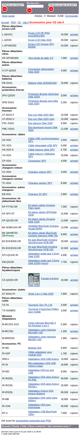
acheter (74, 34)
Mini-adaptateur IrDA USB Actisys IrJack (42, 364)
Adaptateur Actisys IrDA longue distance (40, 392)
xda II (26, 22)
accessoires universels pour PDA (33, 420)
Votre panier (8, 16)
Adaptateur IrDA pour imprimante (39, 406)
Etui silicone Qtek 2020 (40, 123)
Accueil (5, 22)
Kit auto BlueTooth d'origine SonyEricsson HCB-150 (42, 248)
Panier (15, 426)
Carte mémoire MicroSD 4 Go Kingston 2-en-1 (42, 324)
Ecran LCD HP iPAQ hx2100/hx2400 (39, 34)
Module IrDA (34, 348)
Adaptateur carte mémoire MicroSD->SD (42, 331)
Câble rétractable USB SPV (42, 145)
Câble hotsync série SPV (41, 149)
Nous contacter (37, 426)
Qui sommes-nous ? (59, 426)
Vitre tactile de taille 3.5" (41, 58)
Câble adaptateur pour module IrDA (40, 353)
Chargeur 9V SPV (37, 194)
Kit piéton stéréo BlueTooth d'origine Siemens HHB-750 (43, 234)
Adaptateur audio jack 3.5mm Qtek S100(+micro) (43, 262)
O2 (19, 22)
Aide (24, 426)
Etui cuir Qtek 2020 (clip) (41, 119)
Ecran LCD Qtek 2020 (40, 40)
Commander (71, 16)
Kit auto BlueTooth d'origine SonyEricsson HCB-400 (42, 241)
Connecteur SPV (37, 161)
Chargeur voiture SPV (39, 172)
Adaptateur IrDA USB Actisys (43, 359)
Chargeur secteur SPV (40, 183)
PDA (13, 22)
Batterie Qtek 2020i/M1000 (42, 83)
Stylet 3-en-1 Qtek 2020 (40, 294)
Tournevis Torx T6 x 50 (40, 305)
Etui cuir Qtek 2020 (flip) (41, 115)
